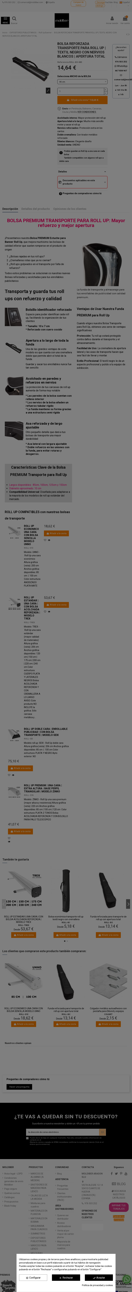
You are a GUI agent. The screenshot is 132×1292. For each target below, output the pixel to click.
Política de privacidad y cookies (97, 1285)
